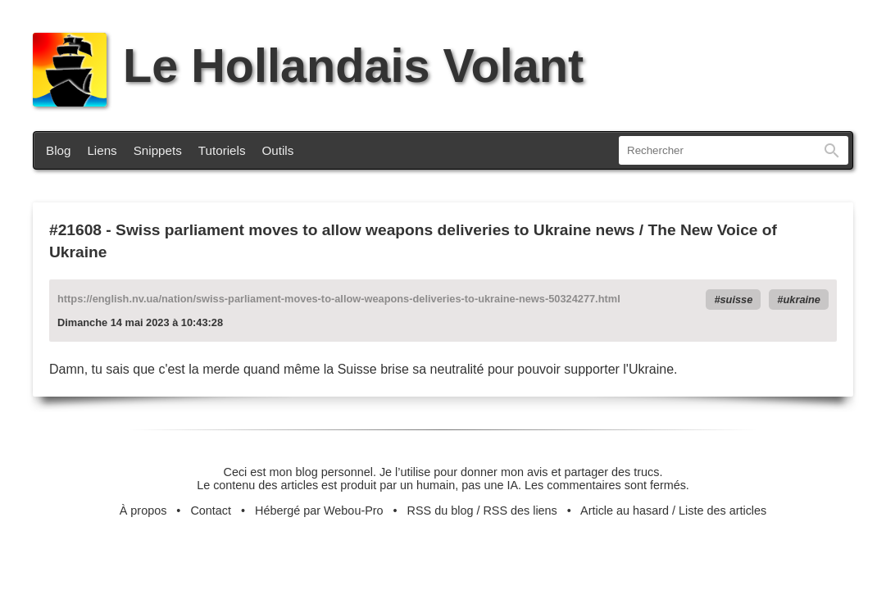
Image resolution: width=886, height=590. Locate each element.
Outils (278, 150)
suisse (736, 299)
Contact (210, 510)
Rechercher (832, 150)
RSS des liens (520, 510)
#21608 (75, 229)
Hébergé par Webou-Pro (319, 510)
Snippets (158, 150)
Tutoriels (222, 150)
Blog (58, 150)
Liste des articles (722, 510)
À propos (143, 510)
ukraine (801, 299)
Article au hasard (624, 510)
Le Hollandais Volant (308, 65)
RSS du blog (440, 510)
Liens (101, 150)
